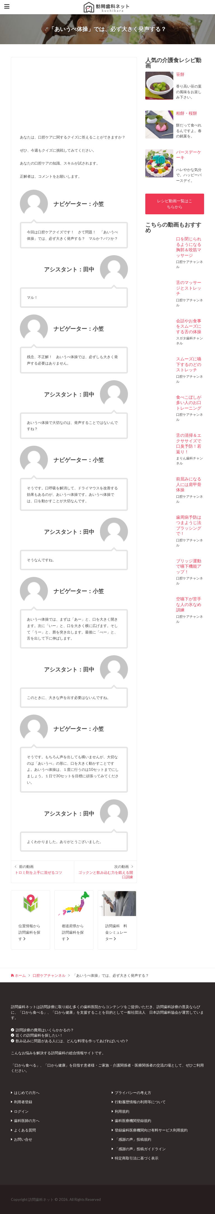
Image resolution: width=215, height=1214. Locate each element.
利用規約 (122, 1111)
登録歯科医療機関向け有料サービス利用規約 (151, 1130)
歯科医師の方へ (26, 1120)
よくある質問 (25, 1130)
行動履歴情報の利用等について (140, 1102)
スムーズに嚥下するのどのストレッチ (188, 364)
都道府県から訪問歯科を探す (73, 932)
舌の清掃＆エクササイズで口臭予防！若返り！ (188, 443)
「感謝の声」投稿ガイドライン (140, 1149)
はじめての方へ (26, 1092)
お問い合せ (23, 1139)
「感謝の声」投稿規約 (133, 1139)
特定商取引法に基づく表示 (136, 1158)
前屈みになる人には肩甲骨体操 (188, 484)
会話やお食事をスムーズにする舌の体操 (188, 326)
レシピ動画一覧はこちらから (174, 204)
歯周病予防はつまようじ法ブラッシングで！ (188, 525)
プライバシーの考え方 (133, 1092)
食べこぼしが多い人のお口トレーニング (188, 402)
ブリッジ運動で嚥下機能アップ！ (188, 566)
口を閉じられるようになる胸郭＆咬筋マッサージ (188, 247)
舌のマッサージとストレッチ (188, 288)
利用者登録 (23, 1102)
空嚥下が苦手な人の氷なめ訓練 (188, 604)
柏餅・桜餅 (186, 113)
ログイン (21, 1111)
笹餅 (180, 74)
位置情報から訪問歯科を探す (29, 932)
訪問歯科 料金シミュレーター (116, 932)
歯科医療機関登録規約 (133, 1120)
